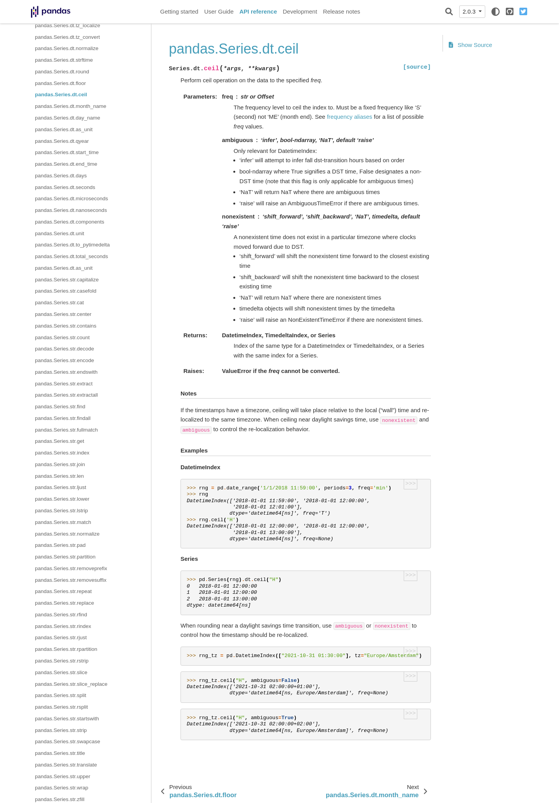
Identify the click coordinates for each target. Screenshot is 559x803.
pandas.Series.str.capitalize (67, 280)
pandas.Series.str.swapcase (67, 741)
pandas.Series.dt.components (69, 222)
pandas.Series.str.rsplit (61, 707)
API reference (258, 11)
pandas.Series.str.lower (62, 499)
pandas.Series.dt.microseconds (71, 198)
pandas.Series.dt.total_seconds (71, 256)
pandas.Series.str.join (60, 464)
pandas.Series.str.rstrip (62, 661)
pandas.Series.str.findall (62, 418)
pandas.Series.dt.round (62, 72)
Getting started (179, 11)
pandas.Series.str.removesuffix (70, 580)
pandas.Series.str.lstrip (61, 510)
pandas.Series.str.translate (66, 765)
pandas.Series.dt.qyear (62, 141)
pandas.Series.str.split (60, 695)
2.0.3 (470, 11)
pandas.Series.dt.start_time (67, 152)
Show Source (470, 45)
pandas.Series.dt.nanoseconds (71, 210)
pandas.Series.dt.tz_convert (67, 37)
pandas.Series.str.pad (60, 545)
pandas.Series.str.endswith (66, 372)
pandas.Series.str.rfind (61, 614)
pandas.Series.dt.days (61, 176)
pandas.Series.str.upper (62, 776)
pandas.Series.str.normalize (67, 534)
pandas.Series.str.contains (65, 326)
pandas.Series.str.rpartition (66, 649)
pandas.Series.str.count (62, 337)
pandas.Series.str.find (60, 406)
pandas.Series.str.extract (64, 384)
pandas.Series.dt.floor (60, 83)
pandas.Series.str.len (59, 476)
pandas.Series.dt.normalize (67, 48)
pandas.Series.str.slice (61, 672)
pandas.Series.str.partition (65, 557)
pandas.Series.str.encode (64, 360)
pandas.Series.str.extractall (66, 395)
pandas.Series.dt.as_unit (64, 129)
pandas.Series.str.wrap (61, 788)
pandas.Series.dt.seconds (65, 187)
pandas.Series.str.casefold (65, 291)
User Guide (219, 11)
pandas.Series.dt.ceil (61, 94)
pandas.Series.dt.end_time (66, 164)
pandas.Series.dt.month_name (70, 106)
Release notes (341, 11)
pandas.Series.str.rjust (61, 637)
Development (300, 11)
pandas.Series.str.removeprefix (71, 568)
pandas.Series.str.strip (61, 730)
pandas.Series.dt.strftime (64, 60)
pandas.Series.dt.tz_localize (67, 25)
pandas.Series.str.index (62, 453)
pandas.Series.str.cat (59, 302)
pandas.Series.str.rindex (63, 626)
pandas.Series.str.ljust (60, 487)
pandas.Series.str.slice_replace (71, 684)
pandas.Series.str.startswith (67, 718)
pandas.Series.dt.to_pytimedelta (72, 245)
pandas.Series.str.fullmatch (66, 430)
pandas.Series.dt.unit (59, 233)
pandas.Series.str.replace (64, 603)
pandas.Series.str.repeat (63, 591)
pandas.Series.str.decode (64, 349)
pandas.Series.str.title (60, 753)
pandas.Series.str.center (63, 314)
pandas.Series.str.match (63, 522)
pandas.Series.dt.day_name (67, 118)
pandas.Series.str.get (59, 441)
